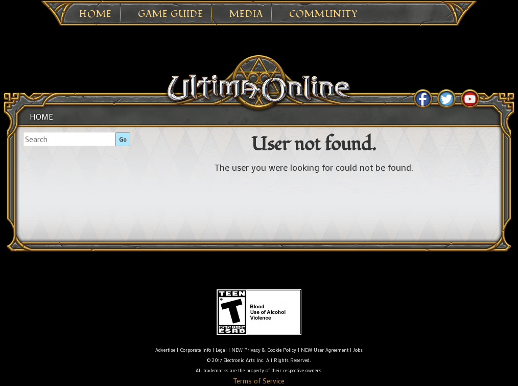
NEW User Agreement (324, 350)
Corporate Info (195, 350)
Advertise (165, 350)
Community (323, 14)
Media (246, 14)
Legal (221, 350)
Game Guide (170, 14)
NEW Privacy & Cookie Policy (263, 350)
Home (95, 14)
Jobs (358, 350)
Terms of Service (259, 380)
